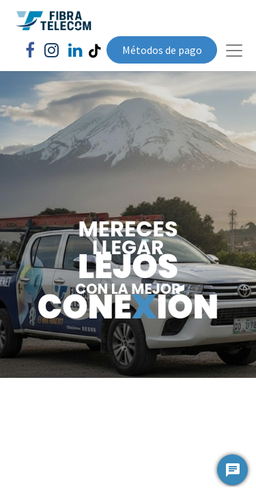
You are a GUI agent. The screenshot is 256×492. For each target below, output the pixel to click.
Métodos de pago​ (162, 50)
